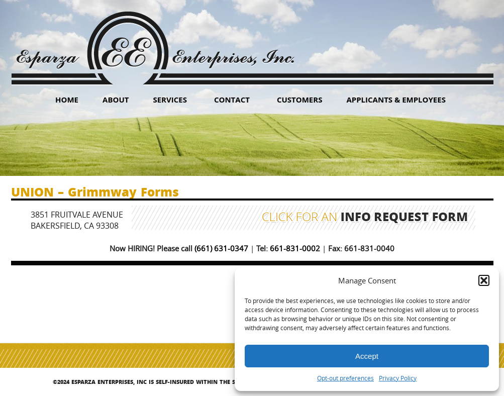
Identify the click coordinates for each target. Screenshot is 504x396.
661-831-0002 (295, 248)
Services (170, 99)
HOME (66, 99)
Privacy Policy (398, 378)
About (116, 99)
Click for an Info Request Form (365, 218)
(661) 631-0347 (221, 248)
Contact (232, 99)
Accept (366, 356)
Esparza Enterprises (155, 40)
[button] (484, 280)
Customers (300, 99)
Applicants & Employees (396, 99)
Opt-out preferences (345, 378)
